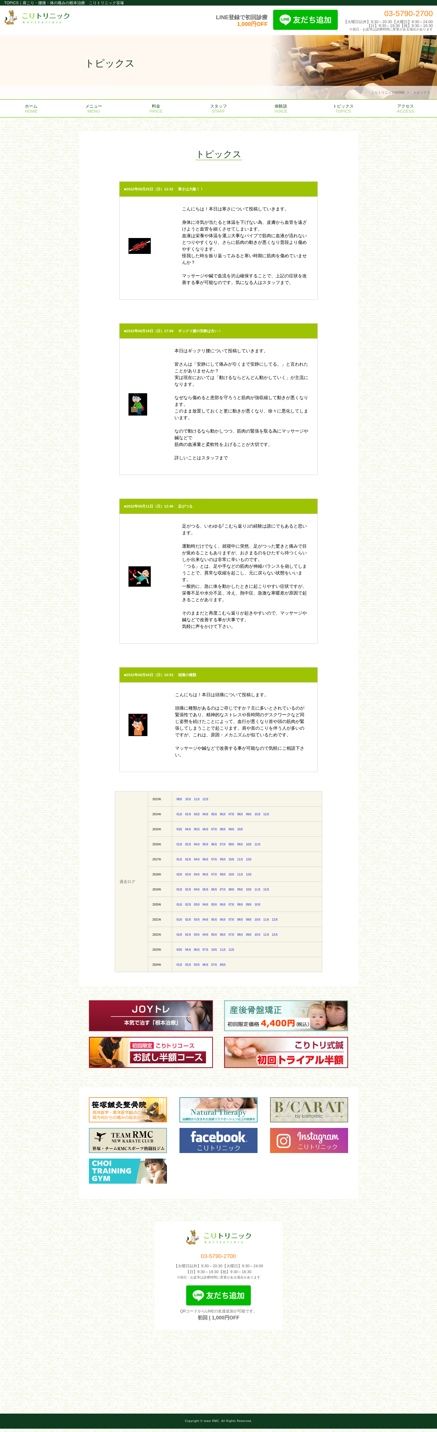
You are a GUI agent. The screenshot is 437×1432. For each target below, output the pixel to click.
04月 (205, 814)
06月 (223, 814)
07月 (231, 814)
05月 (214, 814)
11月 (197, 799)
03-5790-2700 (408, 13)
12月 (205, 799)
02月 (188, 814)
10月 (188, 799)
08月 (179, 799)
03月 (197, 814)
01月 (179, 814)
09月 (249, 814)
